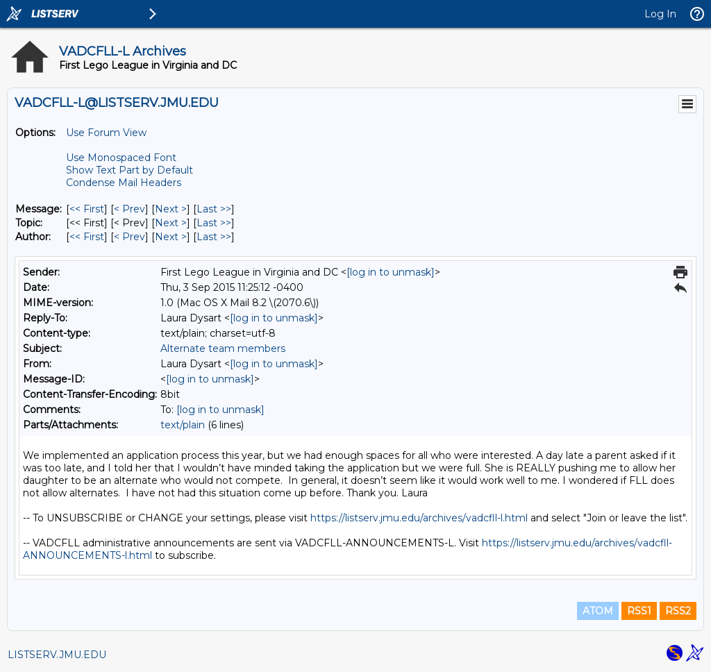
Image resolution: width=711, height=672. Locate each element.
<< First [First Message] (86, 209)
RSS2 (678, 611)
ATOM (598, 611)
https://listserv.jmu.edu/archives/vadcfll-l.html (419, 518)
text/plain (182, 425)
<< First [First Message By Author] (86, 236)
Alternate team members (222, 348)
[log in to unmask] (390, 272)
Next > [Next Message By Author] (171, 236)
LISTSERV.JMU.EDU (57, 654)
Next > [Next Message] (171, 209)
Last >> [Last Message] (213, 209)
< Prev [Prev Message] (129, 209)
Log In (660, 14)
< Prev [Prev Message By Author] (129, 236)
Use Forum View (106, 132)
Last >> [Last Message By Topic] (213, 223)
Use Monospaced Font (121, 157)
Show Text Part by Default (129, 170)
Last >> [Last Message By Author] (213, 236)
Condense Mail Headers (123, 182)
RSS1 (639, 611)
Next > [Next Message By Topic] (171, 223)
